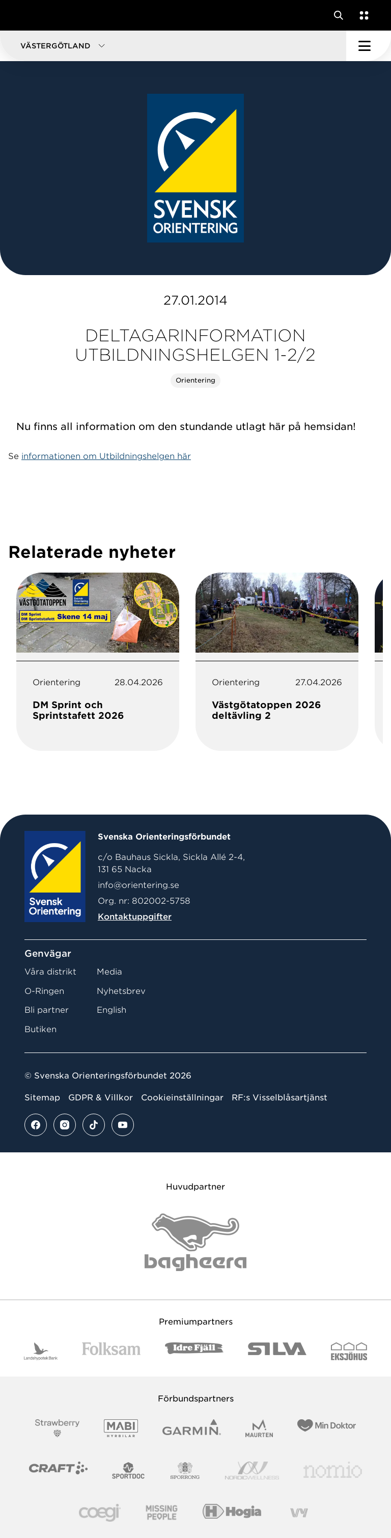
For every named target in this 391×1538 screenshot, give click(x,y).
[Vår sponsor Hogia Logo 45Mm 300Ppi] (232, 1513)
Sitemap (42, 1097)
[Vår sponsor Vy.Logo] (299, 1513)
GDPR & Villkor (100, 1097)
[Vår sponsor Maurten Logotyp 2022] (259, 1428)
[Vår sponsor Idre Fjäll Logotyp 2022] (194, 1351)
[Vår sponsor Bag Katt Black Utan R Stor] (195, 1242)
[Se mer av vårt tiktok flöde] (93, 1125)
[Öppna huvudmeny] (368, 46)
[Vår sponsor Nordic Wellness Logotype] (252, 1470)
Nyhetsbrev (121, 991)
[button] (173, 46)
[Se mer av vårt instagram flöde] (64, 1125)
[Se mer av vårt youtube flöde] (122, 1125)
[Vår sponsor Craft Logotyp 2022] (58, 1470)
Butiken (40, 1029)
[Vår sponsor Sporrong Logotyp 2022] (185, 1470)
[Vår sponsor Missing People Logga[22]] (161, 1513)
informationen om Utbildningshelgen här (106, 456)
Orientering (195, 380)
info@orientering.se (138, 885)
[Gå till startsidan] (27, 15)
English (111, 1010)
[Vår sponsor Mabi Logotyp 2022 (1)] (121, 1428)
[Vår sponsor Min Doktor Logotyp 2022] (326, 1428)
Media (109, 972)
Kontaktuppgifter (135, 917)
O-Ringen (44, 991)
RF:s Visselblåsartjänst (279, 1097)
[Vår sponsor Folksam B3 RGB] (111, 1351)
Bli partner (46, 1010)
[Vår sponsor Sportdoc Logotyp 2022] (128, 1470)
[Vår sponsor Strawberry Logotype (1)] (57, 1428)
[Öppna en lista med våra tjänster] (362, 15)
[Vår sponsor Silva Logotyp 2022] (277, 1351)
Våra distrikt (50, 972)
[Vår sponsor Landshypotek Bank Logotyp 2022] (41, 1351)
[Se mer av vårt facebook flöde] (35, 1125)
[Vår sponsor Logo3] (100, 1513)
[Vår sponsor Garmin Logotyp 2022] (191, 1428)
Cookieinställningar (182, 1097)
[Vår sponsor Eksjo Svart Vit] (349, 1351)
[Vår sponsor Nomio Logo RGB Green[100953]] (332, 1470)
